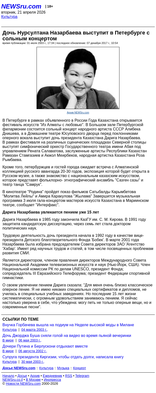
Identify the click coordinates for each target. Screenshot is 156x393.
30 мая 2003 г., (32, 362)
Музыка (63, 368)
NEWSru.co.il (12, 380)
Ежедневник (52, 376)
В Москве (33, 380)
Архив (35, 376)
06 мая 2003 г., (29, 340)
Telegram (82, 376)
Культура (9, 17)
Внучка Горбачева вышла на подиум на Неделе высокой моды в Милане (68, 325)
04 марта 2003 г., (34, 330)
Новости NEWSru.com (23, 383)
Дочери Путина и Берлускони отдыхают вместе (45, 346)
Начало (8, 376)
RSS (68, 376)
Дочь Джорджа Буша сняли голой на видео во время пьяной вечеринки (66, 335)
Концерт (79, 368)
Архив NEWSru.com (78, 112)
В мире (8, 340)
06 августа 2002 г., (32, 351)
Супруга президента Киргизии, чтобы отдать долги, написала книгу (63, 357)
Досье (22, 376)
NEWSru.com (21, 6)
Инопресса (52, 380)
